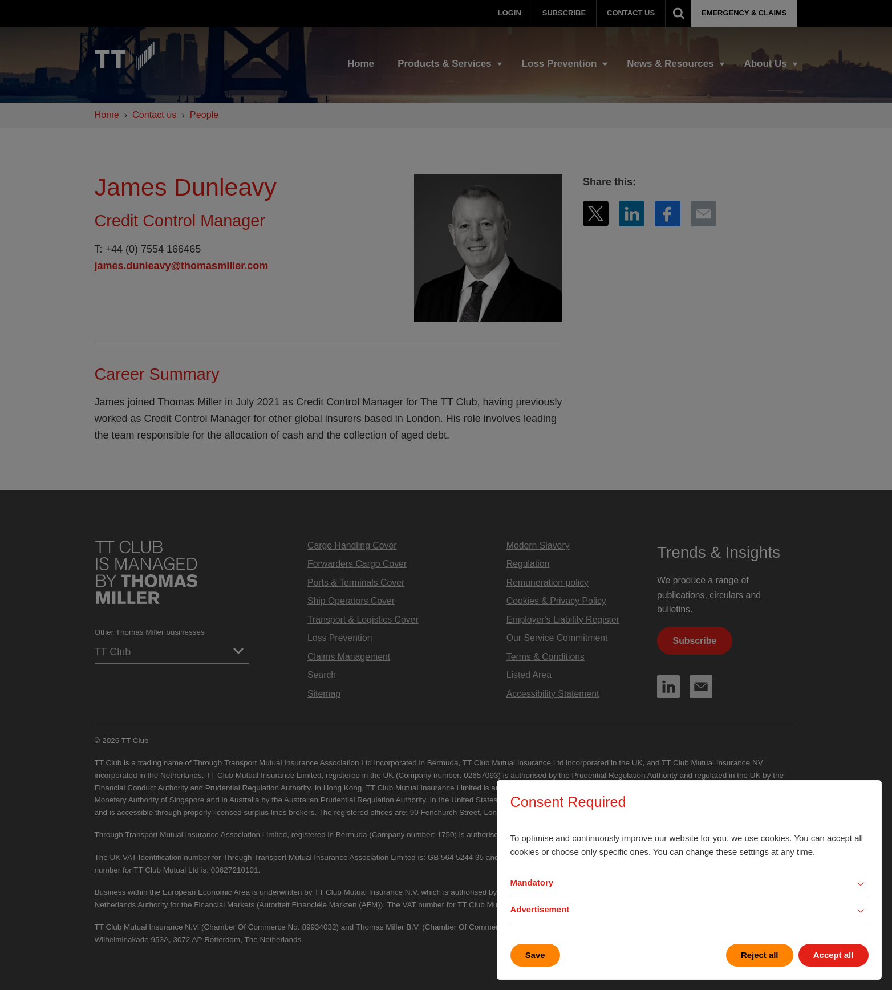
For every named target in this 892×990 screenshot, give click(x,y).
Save (535, 955)
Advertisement (540, 909)
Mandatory (532, 882)
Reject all (760, 955)
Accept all (833, 955)
